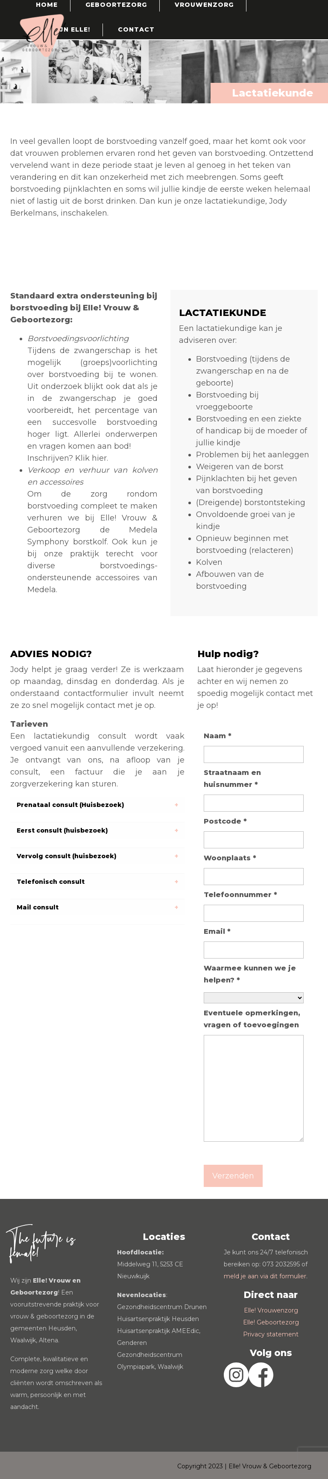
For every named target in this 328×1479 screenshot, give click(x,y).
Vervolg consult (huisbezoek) (67, 856)
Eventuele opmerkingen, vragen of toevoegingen (252, 1019)
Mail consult (38, 907)
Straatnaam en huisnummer (232, 779)
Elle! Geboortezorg (271, 1322)
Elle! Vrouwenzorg (271, 1310)
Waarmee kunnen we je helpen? (250, 974)
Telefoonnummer (240, 895)
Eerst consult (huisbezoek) (62, 830)
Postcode (225, 821)
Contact (136, 29)
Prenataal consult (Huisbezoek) (70, 805)
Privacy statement (271, 1334)
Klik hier (91, 458)
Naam (217, 736)
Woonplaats (230, 858)
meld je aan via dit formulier (265, 1276)
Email (217, 931)
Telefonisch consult (51, 882)
